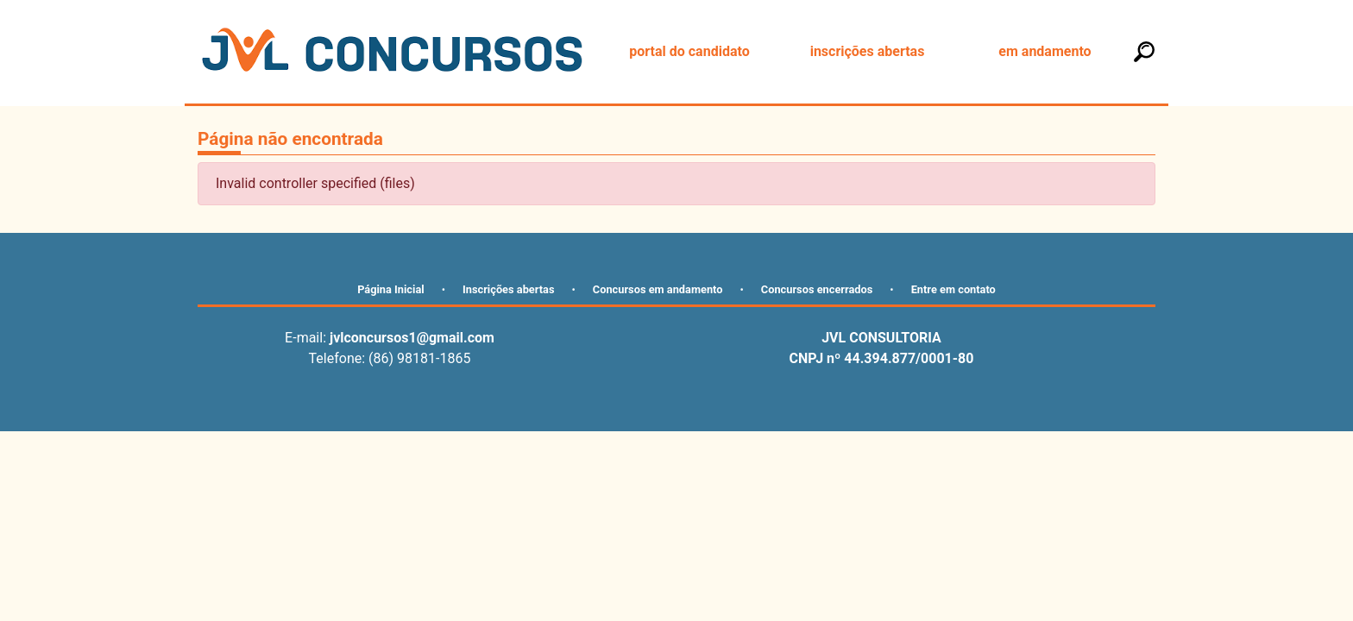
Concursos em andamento (658, 289)
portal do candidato (689, 51)
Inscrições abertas (509, 289)
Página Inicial (391, 289)
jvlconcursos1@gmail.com (412, 337)
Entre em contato (953, 289)
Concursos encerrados (817, 289)
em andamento (1044, 51)
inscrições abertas (867, 51)
